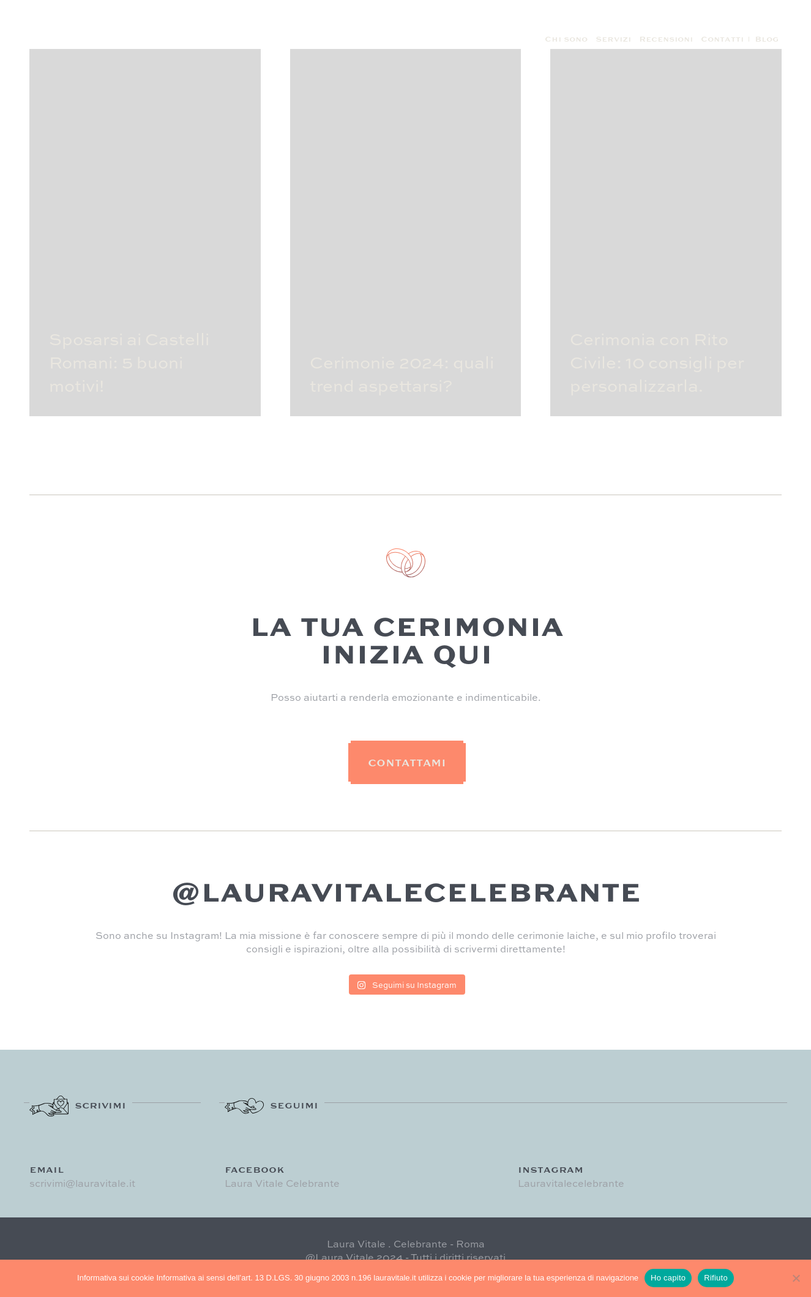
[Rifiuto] (796, 1278)
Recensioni (666, 39)
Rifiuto (716, 1277)
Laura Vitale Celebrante (282, 1183)
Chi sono (566, 39)
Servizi (613, 39)
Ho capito (668, 1277)
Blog (767, 39)
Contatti (722, 39)
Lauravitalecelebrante (571, 1183)
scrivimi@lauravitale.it (82, 1183)
